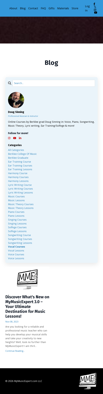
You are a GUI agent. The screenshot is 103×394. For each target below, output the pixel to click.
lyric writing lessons (20, 192)
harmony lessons (18, 181)
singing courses (17, 219)
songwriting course (19, 235)
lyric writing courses (20, 188)
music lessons (16, 200)
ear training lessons (20, 169)
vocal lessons (16, 250)
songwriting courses (20, 239)
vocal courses (16, 246)
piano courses (16, 211)
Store (75, 8)
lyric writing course (20, 184)
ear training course (19, 161)
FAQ (43, 8)
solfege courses (17, 227)
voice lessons (16, 258)
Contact (33, 8)
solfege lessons (17, 231)
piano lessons (16, 215)
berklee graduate (18, 157)
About (13, 8)
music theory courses (21, 204)
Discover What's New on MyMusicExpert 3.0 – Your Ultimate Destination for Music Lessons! (27, 307)
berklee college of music (22, 153)
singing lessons (17, 223)
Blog (23, 8)
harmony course (17, 173)
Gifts (52, 8)
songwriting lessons (20, 242)
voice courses (16, 254)
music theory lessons (21, 208)
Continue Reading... (15, 350)
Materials (63, 8)
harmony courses (18, 177)
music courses (16, 196)
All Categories (16, 150)
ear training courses (20, 165)
